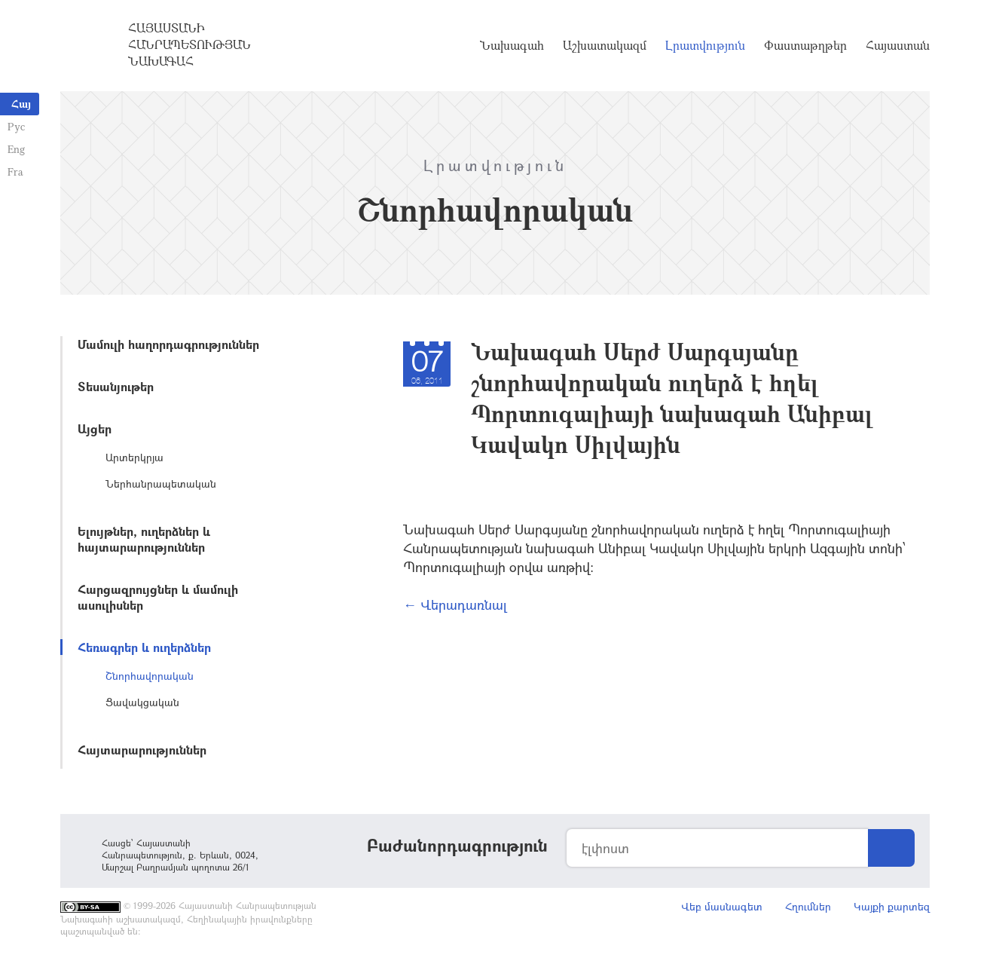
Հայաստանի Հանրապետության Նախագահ (189, 44)
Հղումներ (808, 906)
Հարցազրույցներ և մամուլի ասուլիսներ (158, 597)
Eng (16, 149)
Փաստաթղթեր (805, 45)
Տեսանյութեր (116, 386)
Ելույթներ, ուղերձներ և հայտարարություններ (144, 539)
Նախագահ (512, 45)
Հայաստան (898, 45)
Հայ (21, 103)
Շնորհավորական (149, 676)
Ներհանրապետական (160, 483)
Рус (16, 126)
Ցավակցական (142, 702)
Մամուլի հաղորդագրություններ (168, 344)
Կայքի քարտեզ (892, 906)
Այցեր (95, 428)
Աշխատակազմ (604, 45)
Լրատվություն (705, 45)
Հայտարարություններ (142, 749)
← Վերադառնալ (455, 604)
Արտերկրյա (134, 457)
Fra (15, 171)
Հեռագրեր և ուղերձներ (144, 647)
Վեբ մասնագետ (721, 906)
